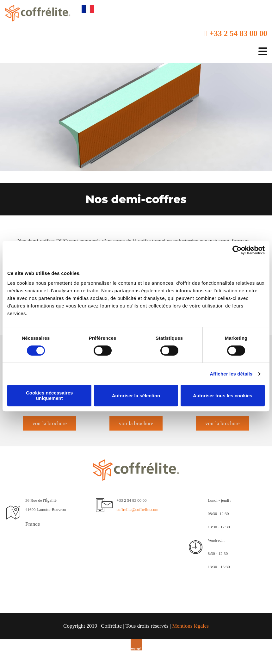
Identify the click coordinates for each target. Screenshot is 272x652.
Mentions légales (190, 626)
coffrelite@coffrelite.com (137, 509)
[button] (49, 423)
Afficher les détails (231, 373)
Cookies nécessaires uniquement (49, 395)
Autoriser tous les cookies (222, 395)
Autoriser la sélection (136, 395)
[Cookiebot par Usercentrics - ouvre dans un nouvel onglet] (237, 250)
